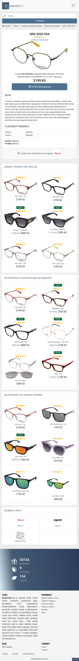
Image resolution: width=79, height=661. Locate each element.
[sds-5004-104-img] (20, 447)
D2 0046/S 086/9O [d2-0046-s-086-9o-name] (58, 229)
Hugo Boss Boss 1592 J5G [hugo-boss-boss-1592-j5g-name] (57, 342)
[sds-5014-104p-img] (58, 483)
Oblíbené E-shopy (13, 510)
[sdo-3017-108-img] (20, 253)
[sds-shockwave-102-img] (58, 414)
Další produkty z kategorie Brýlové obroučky (28, 278)
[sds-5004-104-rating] (20, 438)
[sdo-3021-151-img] (20, 297)
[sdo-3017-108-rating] (20, 244)
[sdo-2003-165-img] (58, 254)
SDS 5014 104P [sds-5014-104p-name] (58, 496)
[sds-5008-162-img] (58, 448)
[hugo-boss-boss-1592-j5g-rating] (58, 322)
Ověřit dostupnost (39, 87)
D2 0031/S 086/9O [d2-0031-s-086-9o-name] (20, 230)
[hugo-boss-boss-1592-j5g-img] (58, 332)
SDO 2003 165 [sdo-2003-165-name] (57, 264)
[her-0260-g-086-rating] (20, 322)
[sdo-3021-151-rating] (20, 289)
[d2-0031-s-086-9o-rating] (20, 211)
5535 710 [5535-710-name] (58, 374)
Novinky (45, 610)
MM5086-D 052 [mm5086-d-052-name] (58, 309)
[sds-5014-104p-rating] (58, 472)
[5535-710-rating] (58, 356)
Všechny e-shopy (48, 607)
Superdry (15, 141)
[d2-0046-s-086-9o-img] (58, 220)
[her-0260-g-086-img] (20, 332)
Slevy (43, 613)
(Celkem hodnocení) (39, 40)
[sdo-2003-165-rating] (58, 244)
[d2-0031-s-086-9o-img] (20, 220)
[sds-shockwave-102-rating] (58, 406)
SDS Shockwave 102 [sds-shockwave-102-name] (58, 424)
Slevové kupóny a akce (50, 598)
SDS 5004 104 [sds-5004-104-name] (20, 457)
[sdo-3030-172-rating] (20, 177)
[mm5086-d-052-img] (58, 298)
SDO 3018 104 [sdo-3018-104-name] (57, 197)
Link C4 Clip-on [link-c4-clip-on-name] (20, 380)
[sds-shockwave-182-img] (20, 481)
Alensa (15, 144)
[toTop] (75, 659)
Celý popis (58, 77)
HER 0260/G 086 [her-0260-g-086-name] (20, 342)
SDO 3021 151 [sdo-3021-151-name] (20, 307)
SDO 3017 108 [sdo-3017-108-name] (20, 263)
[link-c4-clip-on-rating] (20, 356)
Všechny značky (48, 604)
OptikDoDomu (29, 654)
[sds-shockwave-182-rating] (20, 472)
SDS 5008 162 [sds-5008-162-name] (57, 458)
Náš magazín (7, 647)
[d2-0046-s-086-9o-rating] (58, 211)
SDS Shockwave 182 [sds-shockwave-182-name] (20, 491)
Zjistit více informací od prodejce (39, 153)
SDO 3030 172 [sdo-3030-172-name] (20, 196)
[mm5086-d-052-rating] (58, 289)
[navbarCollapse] (73, 5)
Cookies (45, 650)
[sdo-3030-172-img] (20, 186)
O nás (44, 647)
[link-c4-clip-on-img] (20, 368)
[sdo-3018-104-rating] (58, 177)
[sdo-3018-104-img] (58, 187)
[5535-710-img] (58, 365)
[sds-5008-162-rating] (58, 438)
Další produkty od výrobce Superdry (23, 395)
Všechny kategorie (48, 601)
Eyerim (15, 654)
